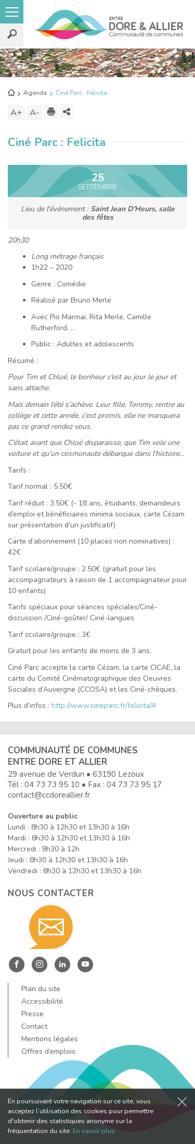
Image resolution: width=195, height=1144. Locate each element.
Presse (32, 1014)
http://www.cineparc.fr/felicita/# (103, 706)
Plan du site (40, 989)
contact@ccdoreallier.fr (49, 794)
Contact (34, 1026)
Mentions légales (49, 1039)
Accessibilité (42, 1001)
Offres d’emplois (48, 1051)
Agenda (35, 93)
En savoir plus (94, 1130)
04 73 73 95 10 (52, 784)
